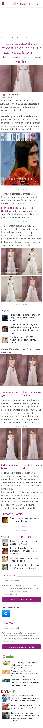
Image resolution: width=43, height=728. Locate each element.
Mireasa (8, 38)
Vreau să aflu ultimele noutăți (21, 599)
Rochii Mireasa (17, 38)
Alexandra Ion (16, 95)
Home (3, 38)
